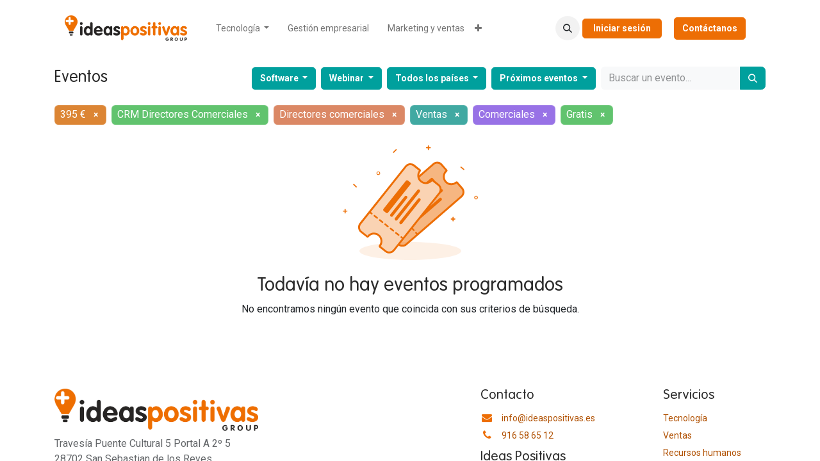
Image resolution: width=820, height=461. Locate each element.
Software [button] (280, 78)
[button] (567, 28)
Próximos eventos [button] (540, 78)
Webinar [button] (347, 78)
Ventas (677, 435)
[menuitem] (243, 28)
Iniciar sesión (622, 28)
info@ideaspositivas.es (548, 418)
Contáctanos (709, 28)
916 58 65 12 (528, 435)
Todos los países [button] (433, 78)
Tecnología (685, 418)
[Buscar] (753, 78)
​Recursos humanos (702, 453)
